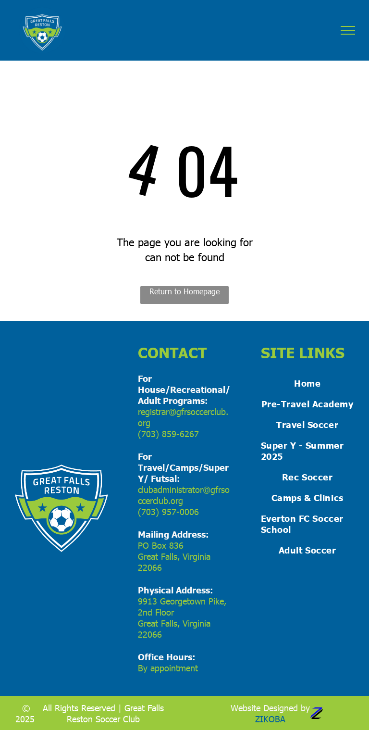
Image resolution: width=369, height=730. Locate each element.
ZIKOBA (270, 718)
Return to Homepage (184, 291)
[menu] (347, 30)
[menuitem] (307, 383)
